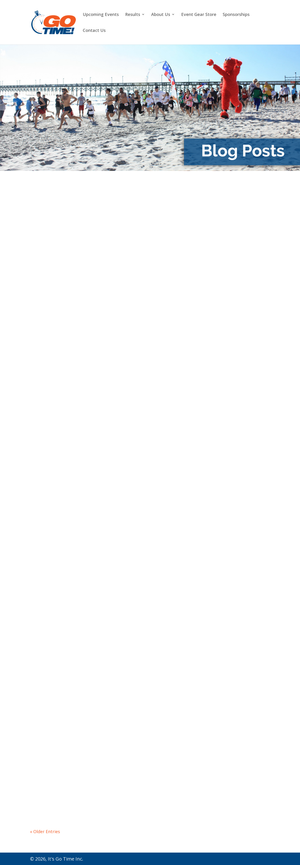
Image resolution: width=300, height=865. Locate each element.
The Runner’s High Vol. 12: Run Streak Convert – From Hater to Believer (149, 403)
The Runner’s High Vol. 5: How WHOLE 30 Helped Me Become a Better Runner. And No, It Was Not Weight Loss (233, 725)
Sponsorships (236, 15)
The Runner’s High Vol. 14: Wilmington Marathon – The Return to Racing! (232, 250)
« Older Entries (45, 831)
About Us (160, 15)
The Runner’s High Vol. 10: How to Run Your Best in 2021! (64, 555)
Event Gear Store (198, 15)
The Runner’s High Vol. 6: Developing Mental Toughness (147, 715)
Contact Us (94, 31)
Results (132, 15)
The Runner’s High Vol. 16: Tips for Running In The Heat (64, 250)
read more (43, 321)
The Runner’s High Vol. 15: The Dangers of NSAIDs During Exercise (148, 250)
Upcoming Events (101, 15)
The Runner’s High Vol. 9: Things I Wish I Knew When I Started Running (149, 556)
